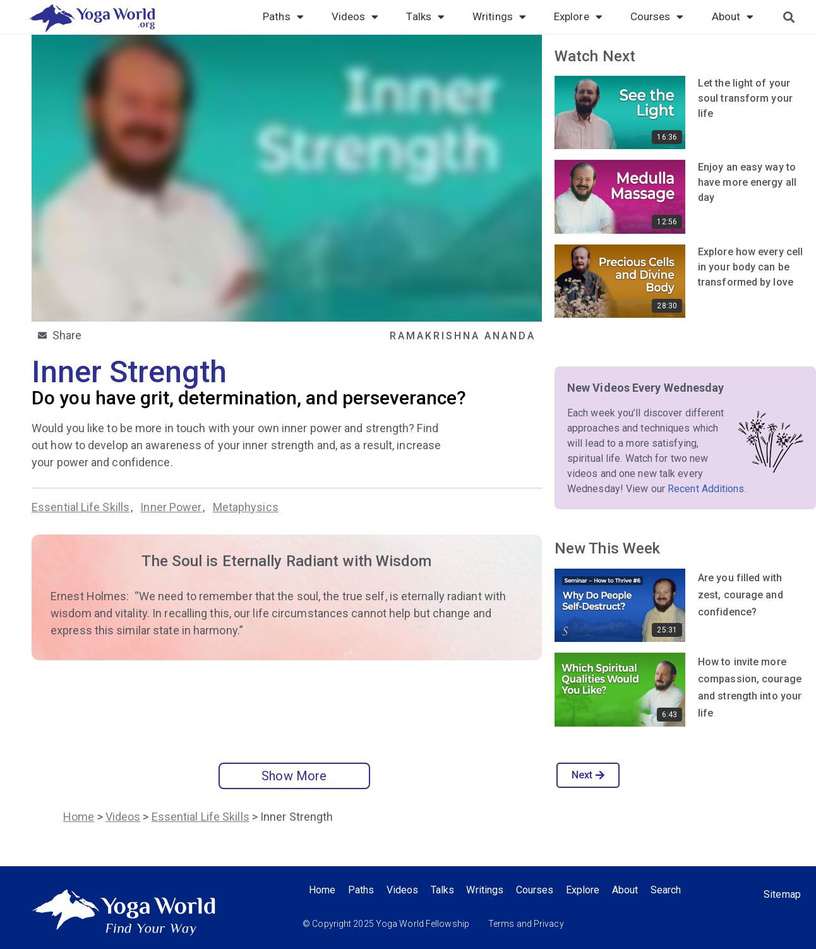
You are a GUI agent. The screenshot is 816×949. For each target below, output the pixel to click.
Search (669, 890)
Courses (657, 16)
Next (588, 775)
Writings (499, 16)
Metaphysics (246, 507)
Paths (283, 16)
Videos (355, 16)
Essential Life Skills (80, 507)
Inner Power (170, 507)
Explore (578, 16)
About (733, 16)
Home (78, 816)
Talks (425, 16)
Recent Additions (706, 489)
